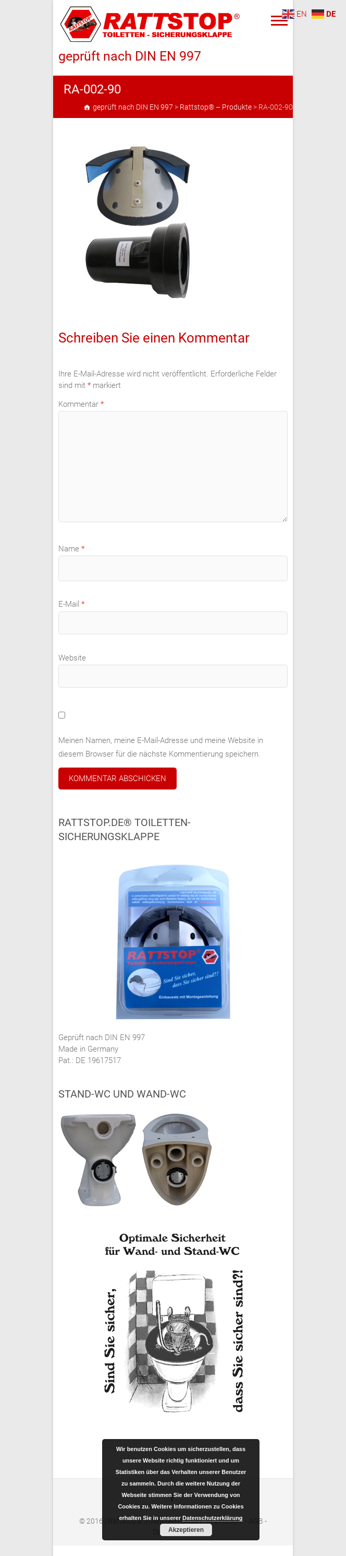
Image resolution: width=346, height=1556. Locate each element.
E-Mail (71, 604)
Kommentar (81, 404)
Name (71, 548)
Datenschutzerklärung (212, 1518)
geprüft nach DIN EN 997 (129, 56)
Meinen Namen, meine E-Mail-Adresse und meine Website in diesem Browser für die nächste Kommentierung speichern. (160, 747)
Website (72, 658)
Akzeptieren (186, 1530)
